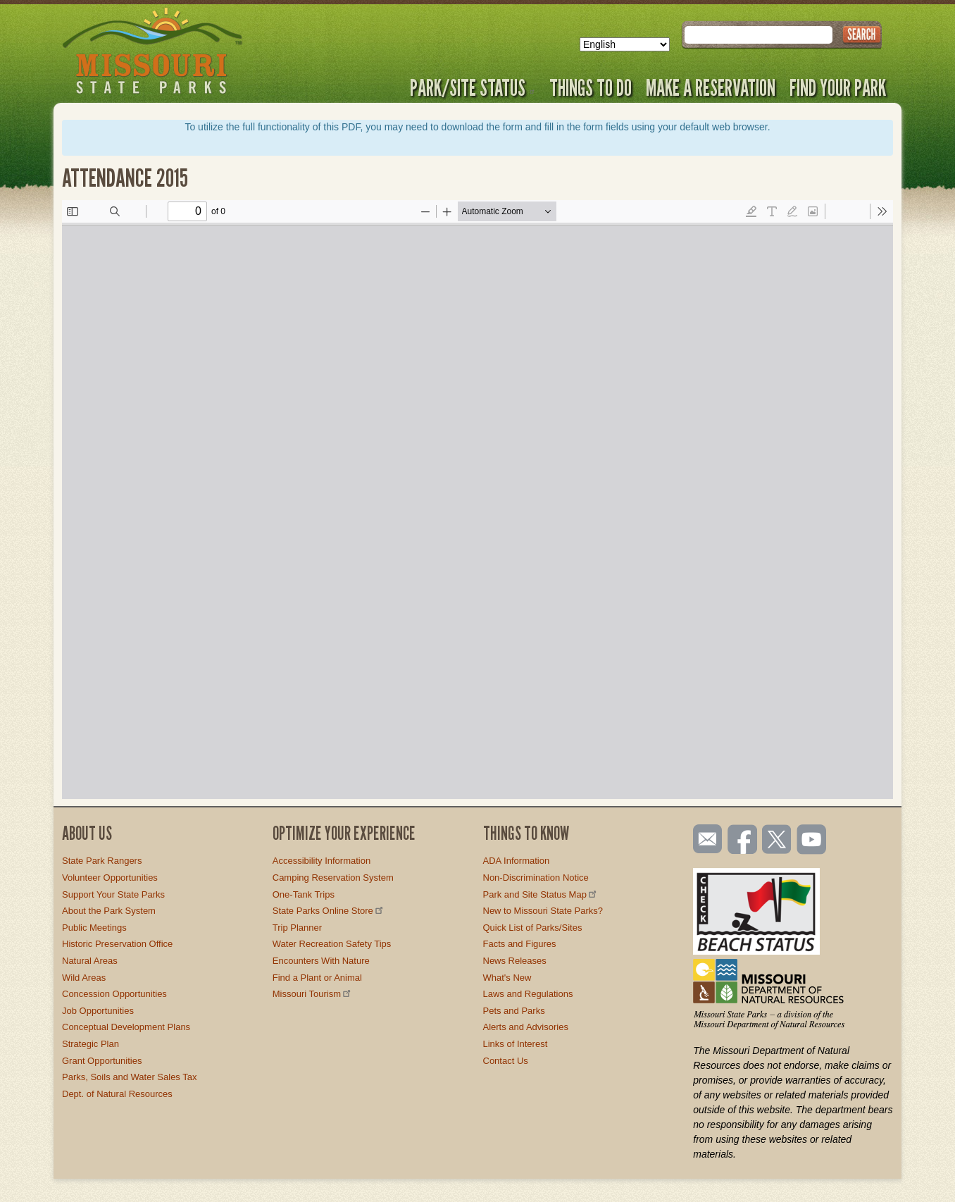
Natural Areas (90, 960)
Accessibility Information (321, 860)
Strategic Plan (90, 1044)
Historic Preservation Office (117, 943)
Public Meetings (94, 927)
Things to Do (590, 87)
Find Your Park (837, 87)
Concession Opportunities (114, 994)
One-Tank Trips (304, 894)
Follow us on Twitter (775, 840)
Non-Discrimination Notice (536, 877)
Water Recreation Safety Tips (332, 943)
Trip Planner (297, 927)
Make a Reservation (710, 87)
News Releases (515, 960)
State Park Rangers (102, 860)
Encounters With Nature (321, 960)
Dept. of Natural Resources (117, 1094)
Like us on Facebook (743, 840)
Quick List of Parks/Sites (532, 927)
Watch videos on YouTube (812, 840)
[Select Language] (625, 44)
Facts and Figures (519, 943)
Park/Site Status (472, 87)
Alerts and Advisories (525, 1027)
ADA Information (516, 860)
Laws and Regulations (528, 994)
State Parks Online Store (329, 910)
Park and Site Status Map (541, 894)
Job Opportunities (98, 1010)
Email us (704, 839)
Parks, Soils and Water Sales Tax (129, 1077)
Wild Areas (84, 977)
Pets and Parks (514, 1010)
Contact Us (505, 1060)
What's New (507, 977)
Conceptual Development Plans (126, 1027)
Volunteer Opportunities (110, 877)
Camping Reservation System (333, 877)
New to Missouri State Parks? (543, 910)
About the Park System (109, 910)
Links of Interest (515, 1044)
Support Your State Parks (113, 894)
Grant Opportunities (102, 1060)
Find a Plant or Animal (317, 977)
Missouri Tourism (313, 994)
